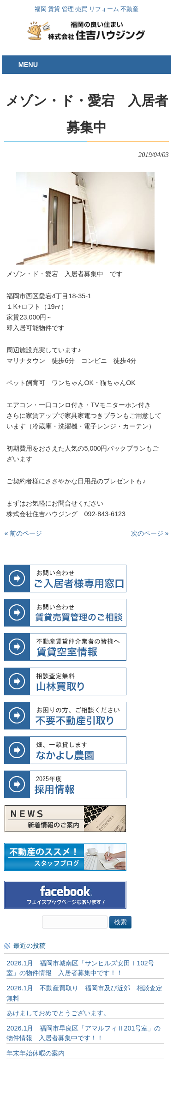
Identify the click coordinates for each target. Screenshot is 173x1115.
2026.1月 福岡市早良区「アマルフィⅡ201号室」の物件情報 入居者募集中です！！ (83, 1033)
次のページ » (150, 533)
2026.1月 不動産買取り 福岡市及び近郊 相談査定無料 (84, 993)
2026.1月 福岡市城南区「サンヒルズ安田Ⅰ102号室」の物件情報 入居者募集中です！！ (80, 968)
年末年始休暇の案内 (35, 1053)
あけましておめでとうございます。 (58, 1013)
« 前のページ (23, 533)
